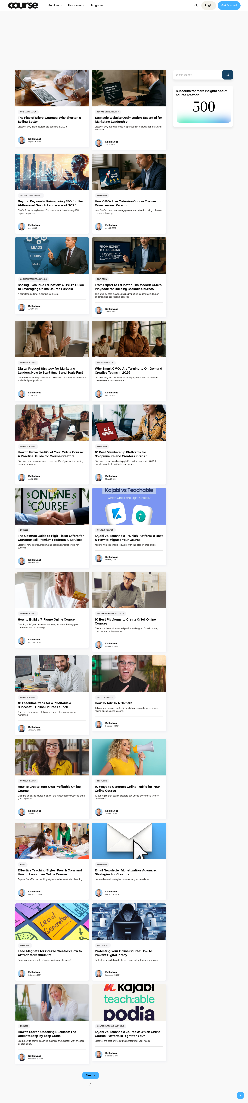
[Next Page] (90, 1075)
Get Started (229, 5)
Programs (97, 5)
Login (208, 5)
